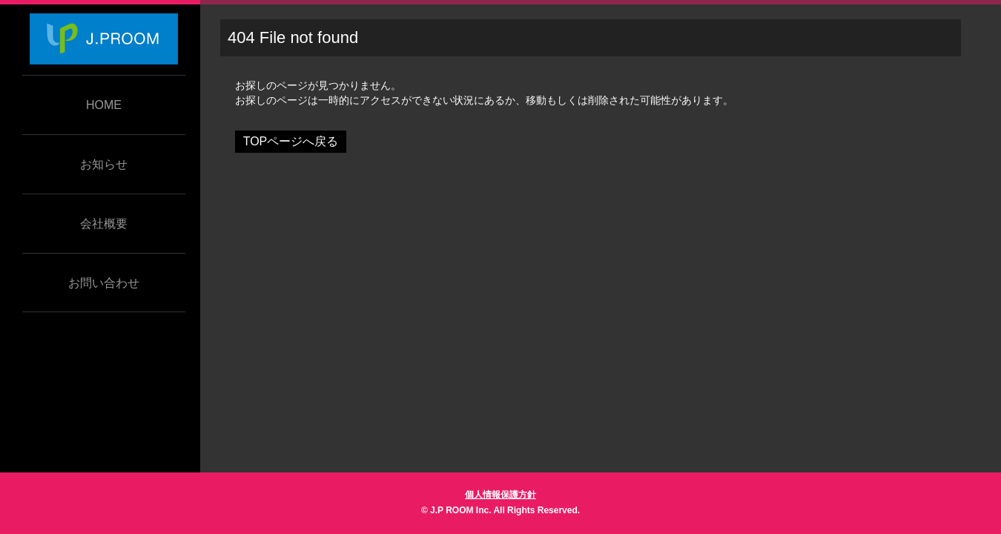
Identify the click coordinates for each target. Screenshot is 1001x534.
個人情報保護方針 (500, 495)
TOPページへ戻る (291, 141)
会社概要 (104, 223)
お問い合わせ (103, 283)
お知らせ (104, 164)
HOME (104, 105)
